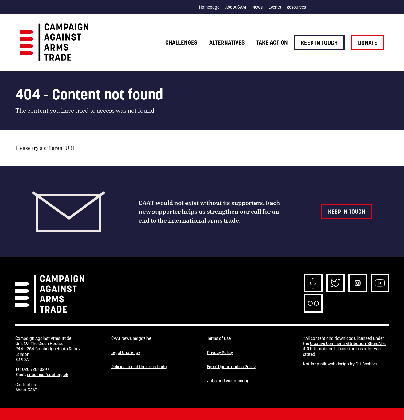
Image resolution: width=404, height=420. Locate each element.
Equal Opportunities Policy (231, 366)
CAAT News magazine (131, 338)
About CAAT (236, 7)
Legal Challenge (125, 352)
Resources (296, 7)
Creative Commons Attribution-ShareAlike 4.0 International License (344, 346)
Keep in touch (319, 42)
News (257, 7)
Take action (272, 42)
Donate (367, 42)
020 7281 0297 (35, 369)
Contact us (25, 384)
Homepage (209, 7)
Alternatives (227, 42)
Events (275, 7)
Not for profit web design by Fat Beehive (340, 364)
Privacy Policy (220, 352)
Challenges (181, 42)
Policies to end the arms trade (139, 366)
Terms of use (219, 338)
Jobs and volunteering (228, 380)
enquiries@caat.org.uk (47, 374)
